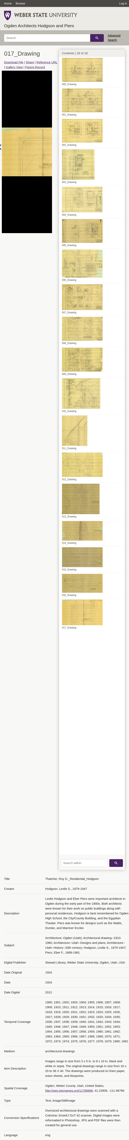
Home (8, 3)
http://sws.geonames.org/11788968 (69, 1090)
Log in (123, 3)
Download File (13, 62)
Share (30, 62)
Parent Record (35, 67)
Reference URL (47, 62)
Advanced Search (114, 38)
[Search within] (84, 863)
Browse (20, 3)
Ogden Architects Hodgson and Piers (39, 25)
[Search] (47, 38)
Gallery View (14, 67)
